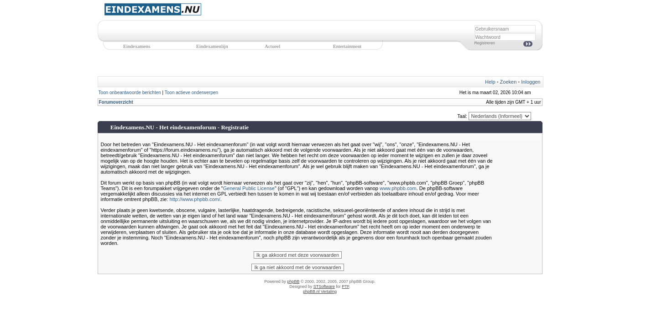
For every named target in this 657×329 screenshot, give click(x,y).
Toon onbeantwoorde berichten (130, 92)
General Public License (249, 188)
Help (490, 82)
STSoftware (324, 286)
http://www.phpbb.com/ (195, 199)
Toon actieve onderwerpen (191, 92)
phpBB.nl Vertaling (320, 291)
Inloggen (530, 82)
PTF (345, 286)
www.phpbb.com (398, 188)
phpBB (293, 281)
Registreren (484, 43)
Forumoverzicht (116, 102)
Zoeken (508, 82)
